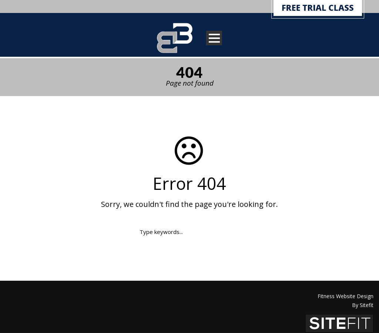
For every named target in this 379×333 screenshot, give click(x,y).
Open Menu (214, 38)
